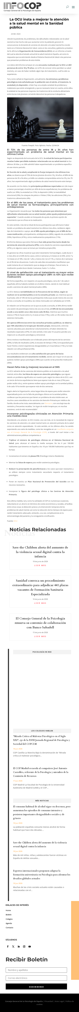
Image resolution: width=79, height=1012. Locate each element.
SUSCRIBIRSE (36, 987)
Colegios (9, 919)
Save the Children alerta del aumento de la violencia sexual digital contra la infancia (40, 552)
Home (8, 910)
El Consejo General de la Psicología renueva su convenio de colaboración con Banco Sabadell (40, 623)
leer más (40, 565)
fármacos (48, 403)
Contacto (9, 927)
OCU (15, 521)
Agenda (9, 923)
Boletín (8, 914)
